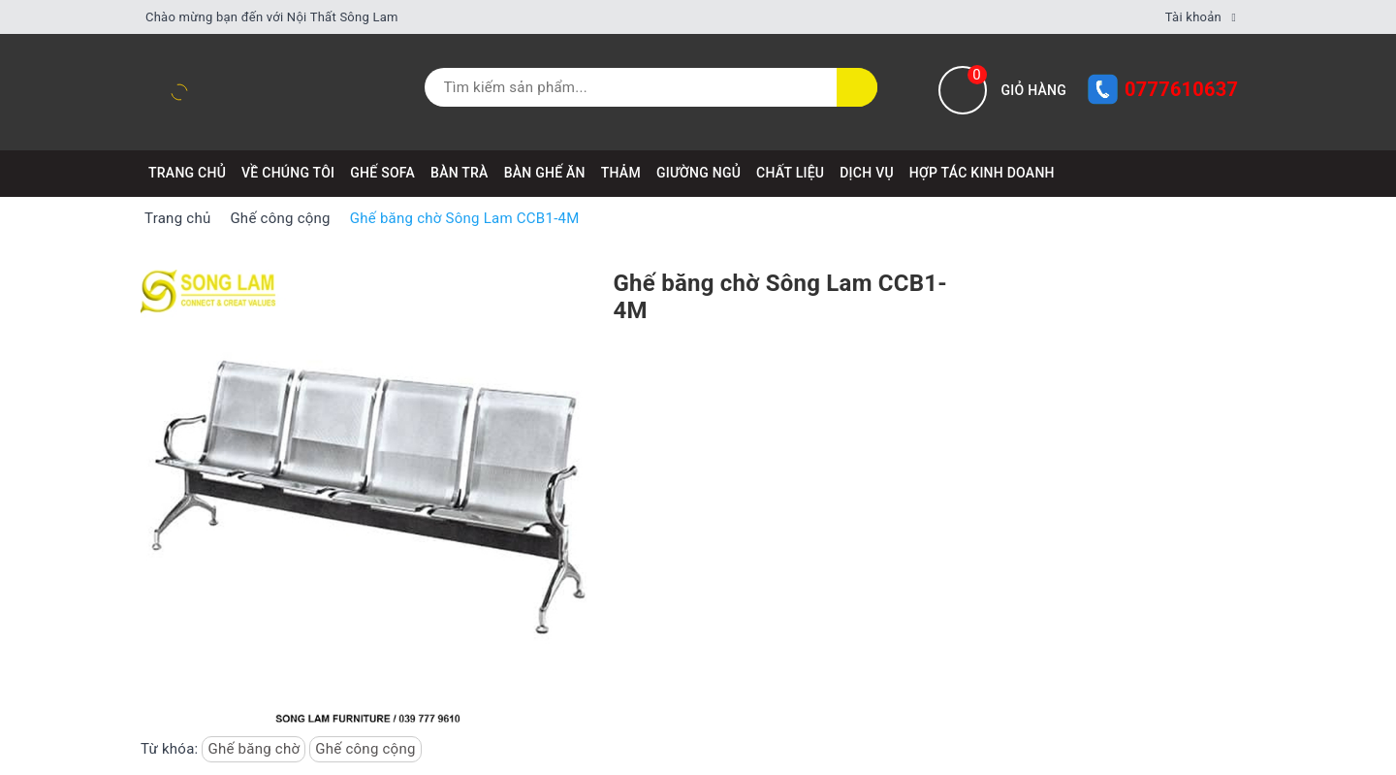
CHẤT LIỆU (790, 172)
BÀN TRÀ (459, 172)
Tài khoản (1193, 17)
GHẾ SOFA (382, 172)
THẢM (621, 172)
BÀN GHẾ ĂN (545, 172)
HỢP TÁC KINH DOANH (982, 172)
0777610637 (1181, 89)
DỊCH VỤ (867, 172)
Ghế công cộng (365, 749)
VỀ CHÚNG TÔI (287, 172)
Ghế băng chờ (253, 749)
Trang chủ (187, 172)
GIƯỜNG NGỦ (698, 172)
